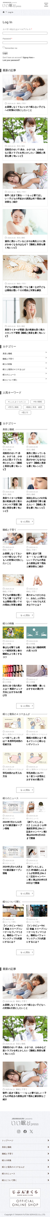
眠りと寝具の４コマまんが (14, 369)
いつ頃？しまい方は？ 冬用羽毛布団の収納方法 (12, 741)
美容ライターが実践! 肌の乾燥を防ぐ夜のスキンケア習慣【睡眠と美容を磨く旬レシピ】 (25, 333)
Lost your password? (11, 60)
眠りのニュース (9, 375)
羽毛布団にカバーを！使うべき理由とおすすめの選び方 (36, 776)
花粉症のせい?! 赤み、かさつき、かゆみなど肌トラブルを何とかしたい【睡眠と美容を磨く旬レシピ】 (25, 152)
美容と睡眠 (7, 353)
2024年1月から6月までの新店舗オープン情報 (13, 870)
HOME (4, 12)
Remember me (10, 48)
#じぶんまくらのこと (17, 402)
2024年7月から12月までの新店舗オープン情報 (12, 825)
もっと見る (25, 521)
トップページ (7, 1140)
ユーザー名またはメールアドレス (17, 29)
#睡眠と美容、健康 (34, 407)
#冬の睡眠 (37, 402)
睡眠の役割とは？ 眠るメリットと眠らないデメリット (36, 741)
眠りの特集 (7, 364)
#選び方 (25, 412)
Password (7, 39)
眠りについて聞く (10, 380)
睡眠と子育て (8, 359)
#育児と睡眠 (13, 407)
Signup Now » (28, 57)
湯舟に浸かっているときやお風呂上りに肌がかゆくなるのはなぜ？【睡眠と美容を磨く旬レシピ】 (25, 244)
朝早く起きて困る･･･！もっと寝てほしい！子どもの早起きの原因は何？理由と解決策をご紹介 (25, 198)
